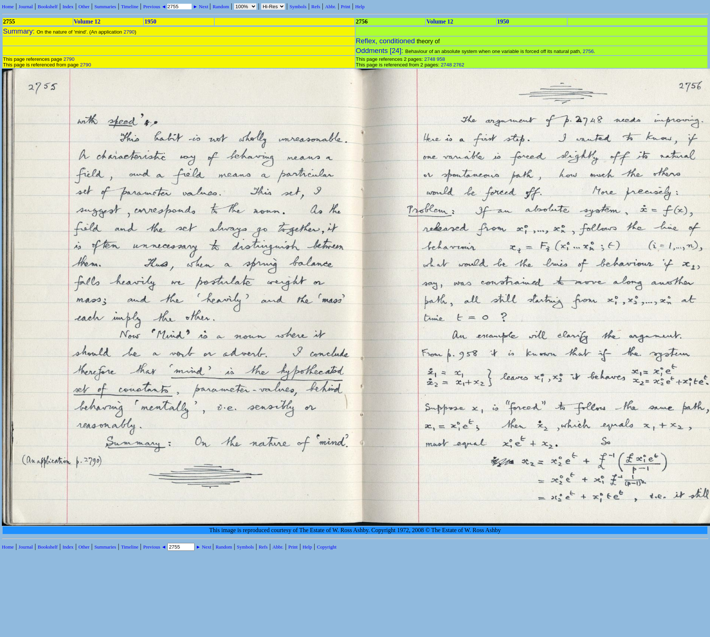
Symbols (298, 6)
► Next (200, 6)
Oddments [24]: (381, 50)
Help (360, 6)
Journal (26, 6)
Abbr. (330, 6)
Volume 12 (87, 21)
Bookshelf (47, 6)
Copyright (327, 547)
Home (8, 6)
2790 (129, 32)
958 (441, 59)
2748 (429, 59)
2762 (458, 65)
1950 (150, 21)
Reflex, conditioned (385, 41)
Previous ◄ (155, 6)
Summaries (105, 6)
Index (68, 6)
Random (220, 6)
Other (83, 6)
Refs (315, 6)
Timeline (129, 6)
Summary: (20, 31)
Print (345, 6)
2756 (588, 51)
